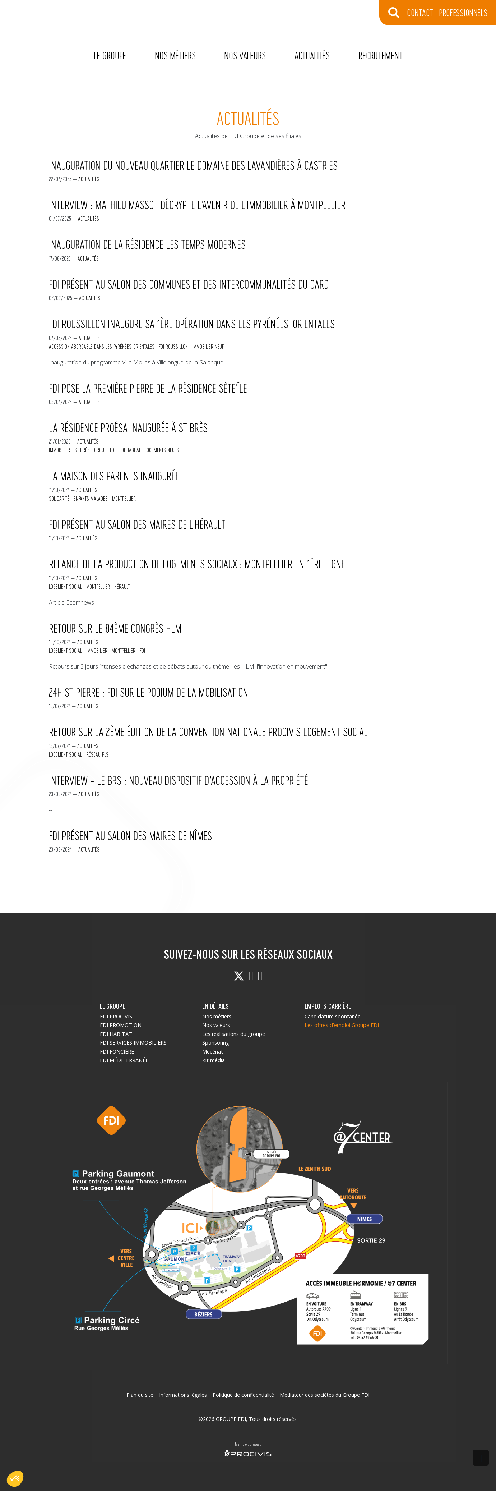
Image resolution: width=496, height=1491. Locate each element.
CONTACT (420, 12)
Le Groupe (110, 55)
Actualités (312, 55)
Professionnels (463, 12)
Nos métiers (175, 55)
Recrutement (380, 55)
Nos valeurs (244, 55)
